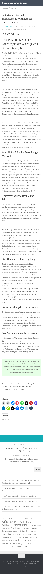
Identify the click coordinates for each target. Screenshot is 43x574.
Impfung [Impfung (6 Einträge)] (4, 534)
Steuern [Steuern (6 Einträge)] (32, 544)
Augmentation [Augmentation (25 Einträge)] (20, 525)
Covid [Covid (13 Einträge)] (13, 528)
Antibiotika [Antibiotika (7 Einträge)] (32, 519)
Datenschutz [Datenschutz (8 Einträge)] (27, 528)
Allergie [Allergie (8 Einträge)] (25, 519)
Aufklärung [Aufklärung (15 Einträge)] (7, 525)
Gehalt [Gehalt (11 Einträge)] (22, 531)
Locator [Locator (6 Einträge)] (21, 537)
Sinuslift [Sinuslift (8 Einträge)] (26, 544)
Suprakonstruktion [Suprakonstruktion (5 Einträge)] (6, 547)
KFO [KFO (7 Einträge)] (18, 534)
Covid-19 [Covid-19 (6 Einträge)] (19, 528)
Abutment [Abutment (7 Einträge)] (18, 519)
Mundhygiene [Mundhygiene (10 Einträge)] (30, 537)
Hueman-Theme (33, 567)
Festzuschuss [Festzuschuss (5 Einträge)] (16, 531)
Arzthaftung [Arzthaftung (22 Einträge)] (25, 522)
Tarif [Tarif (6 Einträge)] (13, 547)
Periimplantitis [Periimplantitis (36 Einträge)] (26, 540)
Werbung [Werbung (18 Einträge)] (26, 546)
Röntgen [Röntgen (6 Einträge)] (20, 544)
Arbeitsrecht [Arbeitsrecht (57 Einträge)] (10, 521)
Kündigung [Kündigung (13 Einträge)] (6, 537)
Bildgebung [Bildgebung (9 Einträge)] (6, 528)
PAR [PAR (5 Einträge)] (7, 540)
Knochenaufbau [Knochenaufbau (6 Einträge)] (27, 534)
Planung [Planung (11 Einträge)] (5, 544)
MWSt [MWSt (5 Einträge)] (3, 540)
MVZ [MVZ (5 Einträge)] (37, 537)
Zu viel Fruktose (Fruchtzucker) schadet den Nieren (21, 501)
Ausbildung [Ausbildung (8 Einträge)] (32, 525)
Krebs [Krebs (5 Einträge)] (34, 534)
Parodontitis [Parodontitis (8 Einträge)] (13, 540)
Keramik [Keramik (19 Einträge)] (11, 534)
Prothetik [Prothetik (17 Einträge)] (13, 543)
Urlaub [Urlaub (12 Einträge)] (18, 547)
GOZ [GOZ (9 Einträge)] (28, 531)
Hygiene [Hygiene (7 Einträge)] (33, 531)
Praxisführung (9, 8)
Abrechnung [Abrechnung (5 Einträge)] (11, 518)
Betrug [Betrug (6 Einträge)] (39, 525)
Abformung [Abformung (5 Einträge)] (4, 518)
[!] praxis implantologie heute (14, 3)
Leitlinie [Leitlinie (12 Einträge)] (15, 537)
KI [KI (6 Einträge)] (21, 534)
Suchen (38, 469)
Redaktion (9, 27)
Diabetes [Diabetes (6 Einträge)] (34, 528)
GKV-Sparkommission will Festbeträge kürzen (20, 496)
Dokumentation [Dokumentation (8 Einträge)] (7, 531)
